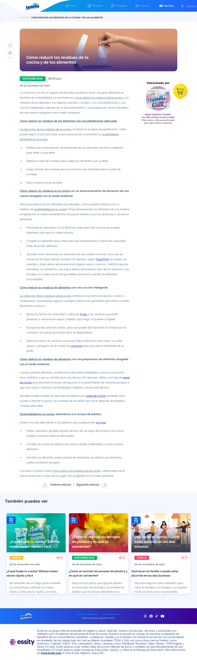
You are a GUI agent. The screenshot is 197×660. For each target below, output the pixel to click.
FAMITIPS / (25, 17)
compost (76, 345)
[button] (95, 5)
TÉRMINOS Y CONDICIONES (87, 614)
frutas (83, 314)
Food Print (102, 259)
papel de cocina (95, 395)
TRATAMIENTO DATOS (110, 614)
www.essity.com (51, 653)
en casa (101, 422)
